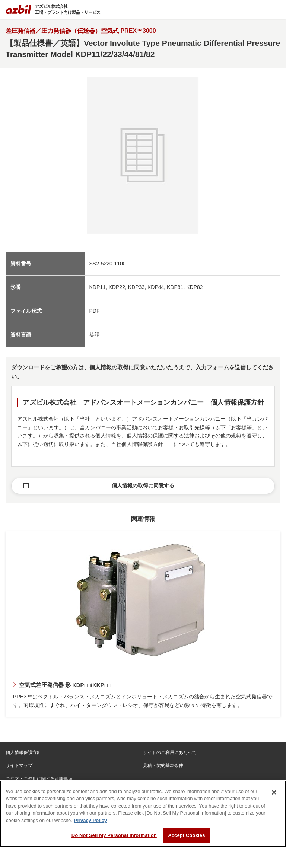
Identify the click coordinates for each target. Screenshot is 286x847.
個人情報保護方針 (23, 752)
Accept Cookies (186, 835)
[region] (143, 813)
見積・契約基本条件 (163, 765)
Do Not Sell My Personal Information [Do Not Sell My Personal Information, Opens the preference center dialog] (114, 835)
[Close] (274, 792)
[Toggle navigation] (275, 9)
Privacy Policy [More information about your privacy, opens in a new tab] (90, 820)
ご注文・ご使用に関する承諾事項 (39, 778)
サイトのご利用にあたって (170, 752)
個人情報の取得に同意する (143, 485)
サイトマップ (19, 765)
